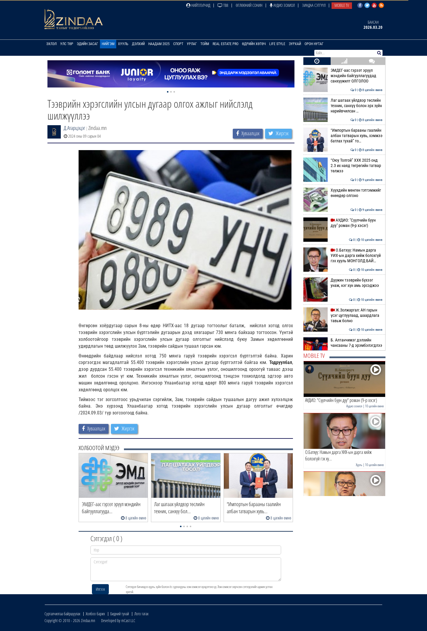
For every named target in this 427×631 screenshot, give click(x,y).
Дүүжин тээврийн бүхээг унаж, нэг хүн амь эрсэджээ (343, 282)
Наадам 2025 (159, 44)
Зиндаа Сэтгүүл (314, 5)
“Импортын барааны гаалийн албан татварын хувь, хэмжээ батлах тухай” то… (343, 136)
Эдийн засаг (87, 44)
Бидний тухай (119, 613)
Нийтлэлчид (198, 5)
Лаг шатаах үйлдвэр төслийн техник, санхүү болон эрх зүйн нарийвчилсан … (343, 106)
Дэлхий (138, 44)
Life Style (277, 44)
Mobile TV (341, 5)
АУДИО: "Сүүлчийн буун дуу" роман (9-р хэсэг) (343, 222)
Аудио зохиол (282, 5)
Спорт (178, 44)
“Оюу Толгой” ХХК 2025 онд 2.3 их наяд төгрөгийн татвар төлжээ (343, 166)
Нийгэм (108, 44)
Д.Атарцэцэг (74, 127)
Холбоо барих (95, 613)
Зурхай (295, 44)
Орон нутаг (314, 44)
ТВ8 (223, 5)
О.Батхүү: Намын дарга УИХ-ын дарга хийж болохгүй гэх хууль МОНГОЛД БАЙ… (343, 255)
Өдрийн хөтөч (254, 44)
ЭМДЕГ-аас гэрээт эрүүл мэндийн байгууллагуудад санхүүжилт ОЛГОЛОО (343, 76)
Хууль (123, 44)
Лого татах (141, 613)
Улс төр (66, 44)
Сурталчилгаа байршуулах (62, 613)
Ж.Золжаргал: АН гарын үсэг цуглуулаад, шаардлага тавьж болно (343, 315)
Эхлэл (51, 44)
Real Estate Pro (225, 44)
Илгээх (100, 589)
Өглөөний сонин (249, 5)
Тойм (204, 44)
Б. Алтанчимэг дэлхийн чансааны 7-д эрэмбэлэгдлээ (343, 342)
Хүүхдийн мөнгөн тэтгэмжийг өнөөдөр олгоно (343, 192)
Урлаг (192, 44)
